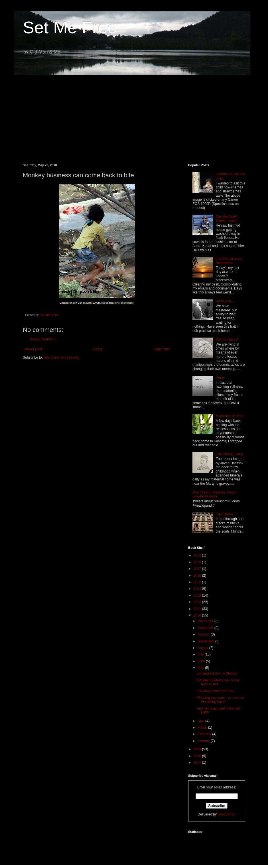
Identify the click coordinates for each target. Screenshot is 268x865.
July (201, 654)
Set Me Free (70, 27)
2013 (198, 595)
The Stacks (224, 514)
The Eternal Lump (229, 454)
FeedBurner (226, 814)
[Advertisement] (134, 115)
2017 (198, 569)
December (206, 621)
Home (97, 349)
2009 (198, 749)
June (202, 661)
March (203, 728)
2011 (198, 609)
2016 (198, 576)
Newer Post (33, 349)
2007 (198, 763)
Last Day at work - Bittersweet (229, 261)
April (201, 721)
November (206, 628)
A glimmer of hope (229, 416)
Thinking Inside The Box (215, 691)
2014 (198, 589)
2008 (198, 756)
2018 (198, 562)
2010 (198, 615)
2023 (198, 555)
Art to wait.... (225, 301)
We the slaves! (227, 340)
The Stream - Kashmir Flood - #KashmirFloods (214, 494)
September (206, 641)
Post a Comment (42, 339)
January (204, 741)
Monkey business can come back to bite (218, 682)
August (203, 648)
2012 (198, 602)
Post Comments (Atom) (61, 357)
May (201, 668)
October (204, 634)
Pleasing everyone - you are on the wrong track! (220, 700)
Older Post (161, 349)
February (205, 734)
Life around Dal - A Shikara (217, 673)
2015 (198, 582)
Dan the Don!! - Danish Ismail (227, 219)
